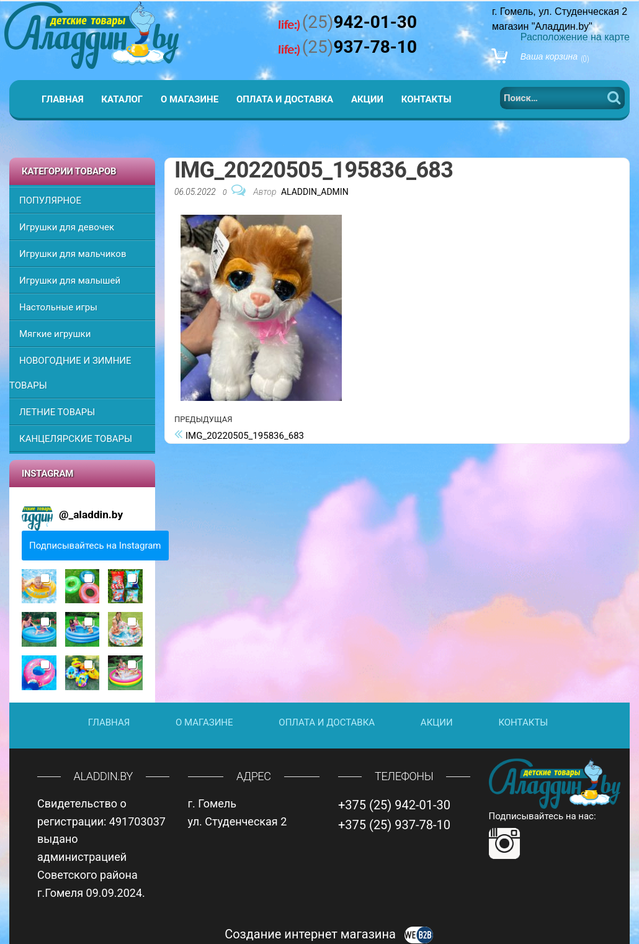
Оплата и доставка (284, 99)
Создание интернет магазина (329, 934)
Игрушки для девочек (66, 227)
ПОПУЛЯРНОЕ (50, 200)
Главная (63, 99)
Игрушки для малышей (69, 280)
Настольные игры (58, 307)
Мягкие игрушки (55, 333)
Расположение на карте (575, 37)
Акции (367, 99)
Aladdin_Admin (315, 192)
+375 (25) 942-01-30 (394, 805)
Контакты (426, 99)
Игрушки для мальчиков (72, 253)
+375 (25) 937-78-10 (394, 824)
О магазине (189, 99)
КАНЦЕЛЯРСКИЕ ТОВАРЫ (75, 438)
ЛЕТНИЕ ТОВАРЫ (57, 412)
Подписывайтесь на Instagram (95, 545)
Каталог (122, 99)
